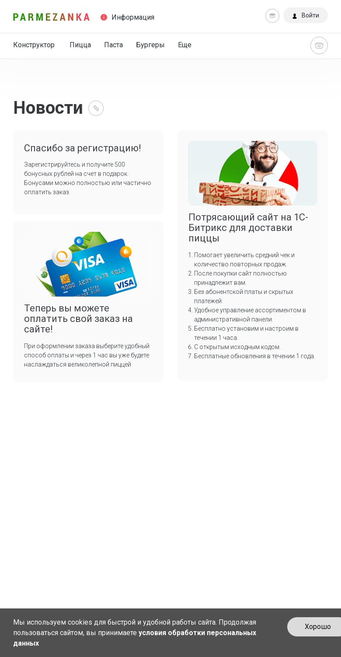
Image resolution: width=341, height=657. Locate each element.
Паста (113, 45)
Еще (184, 45)
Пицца (80, 45)
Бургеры (150, 45)
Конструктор (34, 45)
